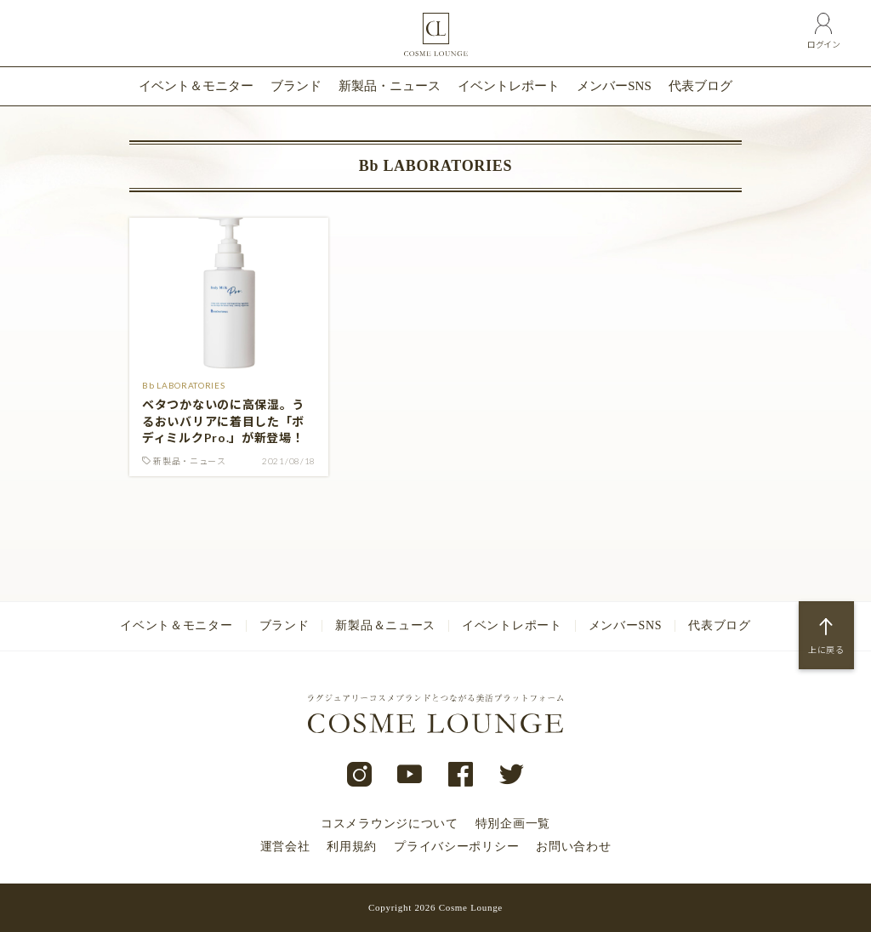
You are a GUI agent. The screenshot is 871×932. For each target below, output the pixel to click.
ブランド (296, 86)
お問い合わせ (573, 846)
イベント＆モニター (196, 86)
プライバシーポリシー (456, 846)
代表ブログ (700, 86)
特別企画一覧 (512, 823)
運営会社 (285, 846)
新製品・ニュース (390, 86)
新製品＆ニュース (385, 625)
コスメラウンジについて (389, 823)
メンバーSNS (614, 86)
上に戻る (826, 650)
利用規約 (352, 846)
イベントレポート (509, 86)
